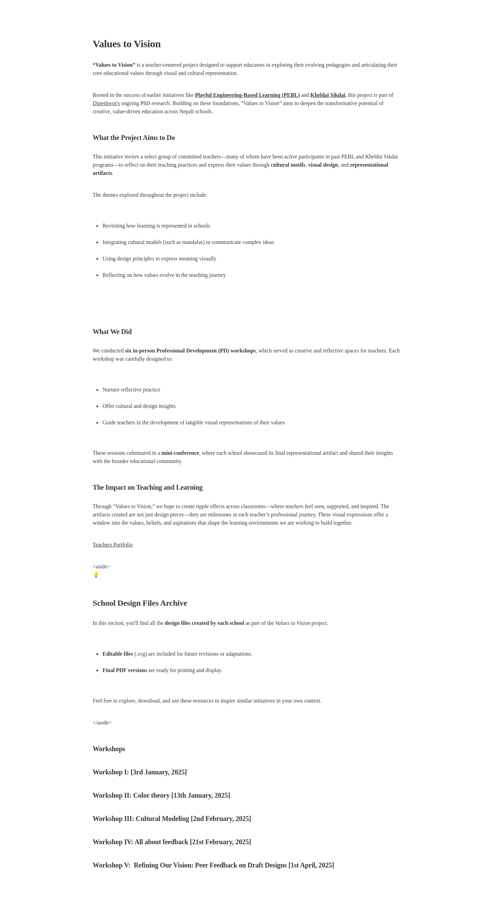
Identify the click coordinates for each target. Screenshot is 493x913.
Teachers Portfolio (113, 545)
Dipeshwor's (106, 103)
